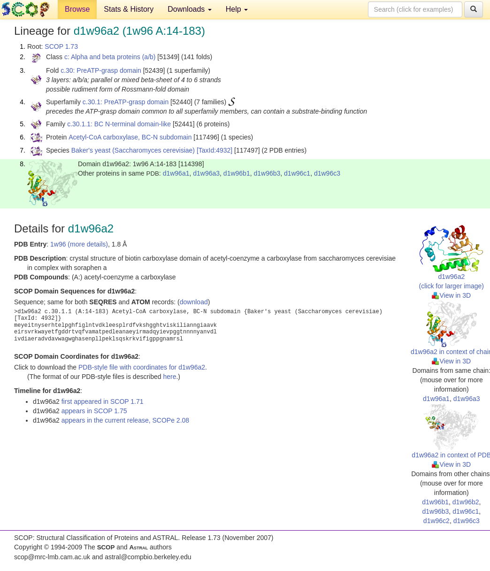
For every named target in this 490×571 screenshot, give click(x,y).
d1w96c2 (436, 521)
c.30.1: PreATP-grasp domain (125, 102)
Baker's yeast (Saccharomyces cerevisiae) (133, 150)
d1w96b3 (266, 173)
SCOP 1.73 (61, 46)
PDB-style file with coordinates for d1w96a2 (141, 367)
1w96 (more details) (79, 244)
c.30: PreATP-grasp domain (101, 70)
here (169, 376)
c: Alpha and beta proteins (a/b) (110, 57)
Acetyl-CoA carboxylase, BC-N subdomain (130, 137)
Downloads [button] (190, 9)
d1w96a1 (176, 173)
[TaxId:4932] (214, 150)
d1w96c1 (297, 173)
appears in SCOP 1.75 (94, 411)
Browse (77, 9)
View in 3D (451, 295)
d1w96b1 (236, 173)
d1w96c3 (327, 173)
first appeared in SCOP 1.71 (102, 401)
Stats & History (128, 9)
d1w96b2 (465, 502)
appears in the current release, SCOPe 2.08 (125, 420)
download (194, 302)
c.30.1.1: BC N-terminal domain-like (119, 124)
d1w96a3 (206, 173)
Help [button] (237, 9)
